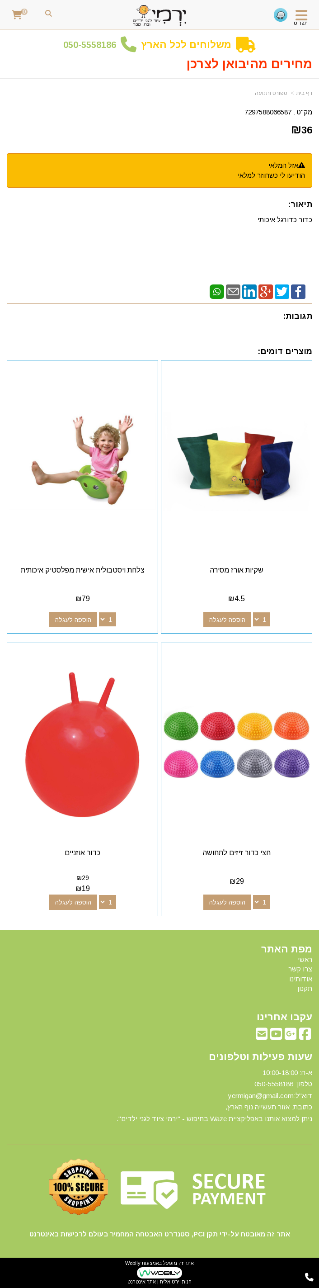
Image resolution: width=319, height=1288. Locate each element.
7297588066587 (267, 112)
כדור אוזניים (82, 853)
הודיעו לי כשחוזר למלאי (271, 175)
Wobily (133, 1263)
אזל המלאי (283, 165)
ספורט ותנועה (271, 93)
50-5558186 (92, 45)
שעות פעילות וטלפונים (260, 1056)
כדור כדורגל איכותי (285, 219)
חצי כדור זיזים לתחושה (237, 853)
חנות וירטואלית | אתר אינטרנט (159, 1281)
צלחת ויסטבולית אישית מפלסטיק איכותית (83, 570)
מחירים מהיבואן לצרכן (249, 64)
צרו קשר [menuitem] (300, 969)
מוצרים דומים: (285, 351)
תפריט (301, 23)
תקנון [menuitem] (304, 988)
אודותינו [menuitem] (300, 979)
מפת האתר (286, 949)
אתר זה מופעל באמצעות (159, 1272)
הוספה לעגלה (227, 619)
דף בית (304, 93)
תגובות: (297, 316)
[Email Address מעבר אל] (261, 1036)
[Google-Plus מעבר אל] (290, 1036)
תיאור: (300, 204)
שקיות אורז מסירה (236, 570)
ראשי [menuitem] (305, 959)
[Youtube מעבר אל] (276, 1036)
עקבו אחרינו (284, 1017)
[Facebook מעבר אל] (305, 1036)
